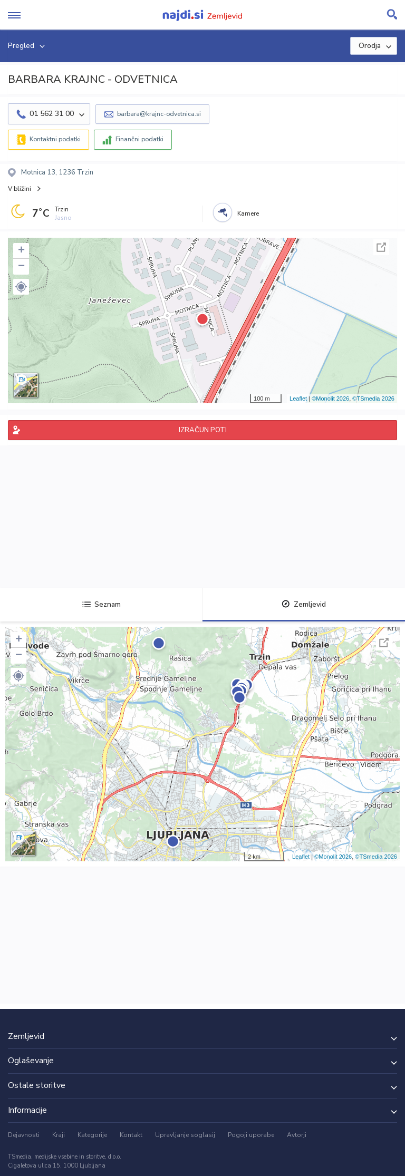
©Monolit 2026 (330, 398)
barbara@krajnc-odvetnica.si (159, 114)
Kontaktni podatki (55, 139)
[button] (21, 287)
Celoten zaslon (381, 247)
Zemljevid (304, 604)
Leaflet (298, 398)
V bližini (19, 188)
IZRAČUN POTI (203, 430)
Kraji (58, 1135)
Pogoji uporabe (251, 1135)
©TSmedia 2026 (373, 398)
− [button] (21, 267)
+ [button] (21, 251)
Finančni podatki (139, 139)
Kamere (248, 213)
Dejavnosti (24, 1135)
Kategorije (92, 1135)
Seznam (101, 604)
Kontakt (131, 1135)
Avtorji (296, 1135)
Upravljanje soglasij (185, 1135)
